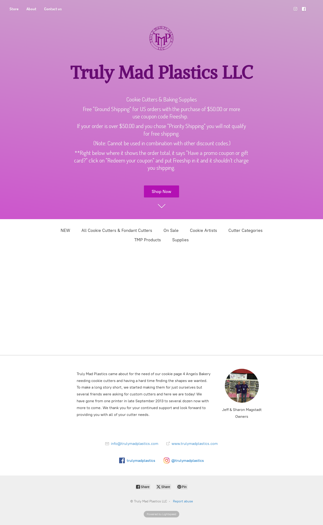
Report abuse (183, 501)
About (31, 9)
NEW (65, 230)
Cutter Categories (245, 230)
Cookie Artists (203, 230)
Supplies (180, 239)
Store (14, 9)
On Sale (171, 230)
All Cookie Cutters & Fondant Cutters (116, 230)
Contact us (53, 9)
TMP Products (147, 239)
